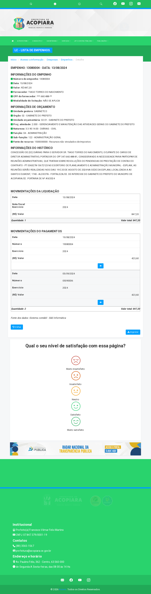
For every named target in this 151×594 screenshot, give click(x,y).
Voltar (17, 327)
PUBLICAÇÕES (102, 41)
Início (14, 59)
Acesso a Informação (31, 59)
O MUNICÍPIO (37, 41)
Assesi (62, 589)
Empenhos (66, 59)
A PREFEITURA (23, 41)
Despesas (52, 59)
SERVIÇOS (66, 41)
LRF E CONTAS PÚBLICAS (83, 41)
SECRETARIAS (52, 41)
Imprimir (133, 332)
